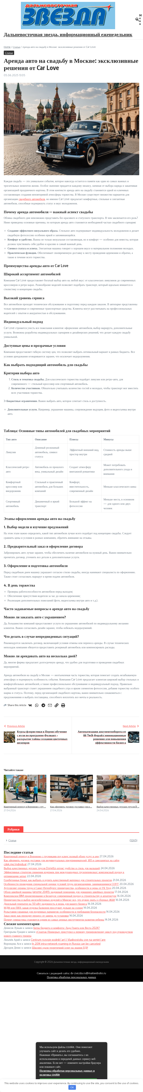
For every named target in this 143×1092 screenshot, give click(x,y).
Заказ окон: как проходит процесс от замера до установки (36, 915)
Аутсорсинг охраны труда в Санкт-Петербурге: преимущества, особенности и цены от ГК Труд (57, 888)
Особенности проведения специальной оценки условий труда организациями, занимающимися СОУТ (61, 884)
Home (7, 46)
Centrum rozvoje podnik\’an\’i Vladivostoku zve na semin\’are (68, 939)
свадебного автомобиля (32, 199)
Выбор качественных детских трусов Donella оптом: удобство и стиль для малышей (52, 868)
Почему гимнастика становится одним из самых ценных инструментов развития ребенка (54, 919)
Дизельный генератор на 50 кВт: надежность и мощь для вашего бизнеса (45, 903)
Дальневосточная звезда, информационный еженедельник (68, 34)
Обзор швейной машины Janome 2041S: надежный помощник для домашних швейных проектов (59, 891)
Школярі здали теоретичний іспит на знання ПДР (60, 947)
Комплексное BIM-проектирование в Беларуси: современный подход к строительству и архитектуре (60, 895)
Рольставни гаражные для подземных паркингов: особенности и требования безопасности (55, 911)
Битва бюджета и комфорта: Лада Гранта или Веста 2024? (66, 927)
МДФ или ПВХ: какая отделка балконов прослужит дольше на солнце (43, 907)
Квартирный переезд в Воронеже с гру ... (25, 806)
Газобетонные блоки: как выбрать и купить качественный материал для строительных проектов (58, 880)
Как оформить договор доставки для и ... (71, 806)
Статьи (16, 46)
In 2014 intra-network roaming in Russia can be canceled (66, 943)
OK (72, 1087)
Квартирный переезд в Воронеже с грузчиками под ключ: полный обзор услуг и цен (51, 856)
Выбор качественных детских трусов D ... (118, 806)
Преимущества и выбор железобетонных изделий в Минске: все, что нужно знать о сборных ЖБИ (59, 899)
